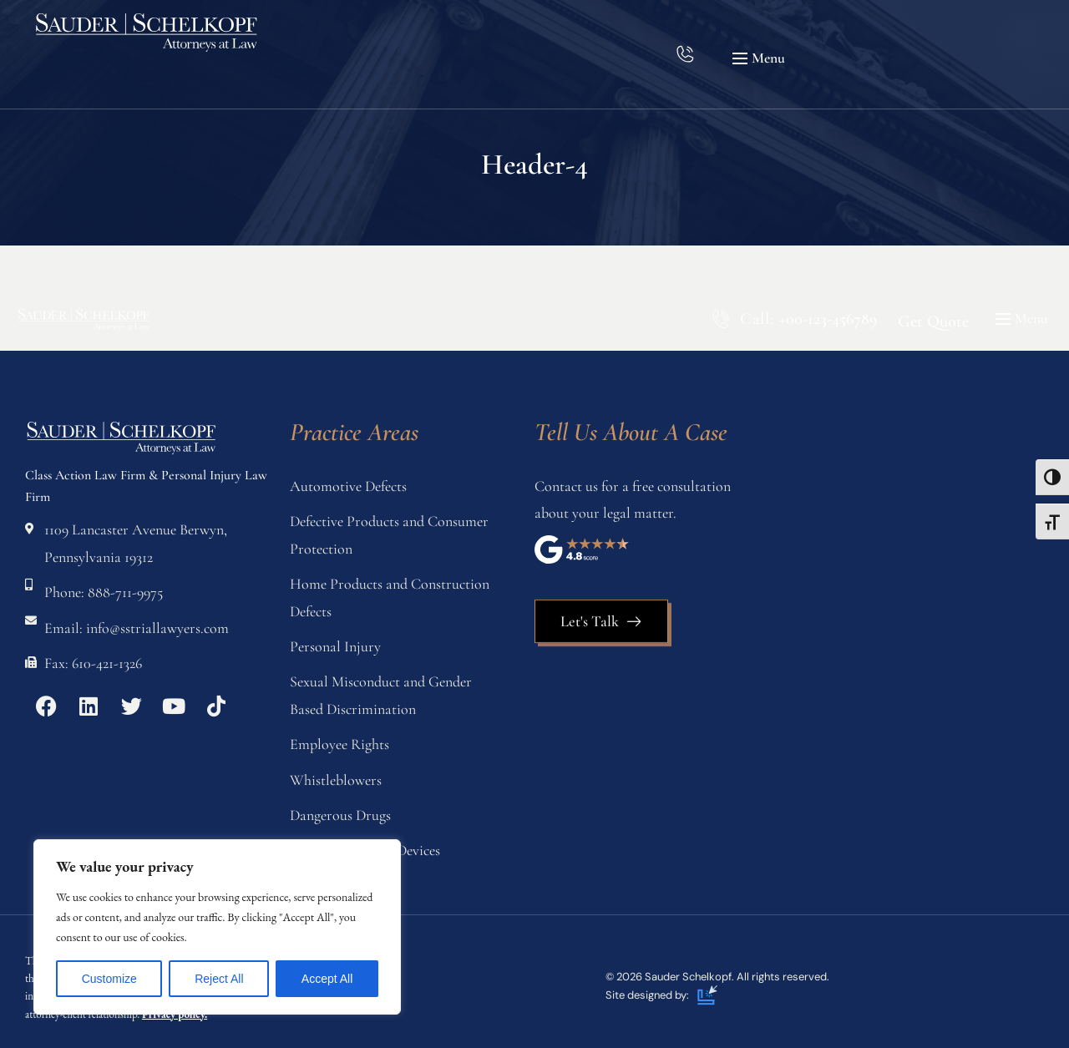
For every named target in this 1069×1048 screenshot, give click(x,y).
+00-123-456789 (828, 319)
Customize (109, 978)
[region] (217, 927)
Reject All (219, 978)
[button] (760, 58)
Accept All (326, 978)
